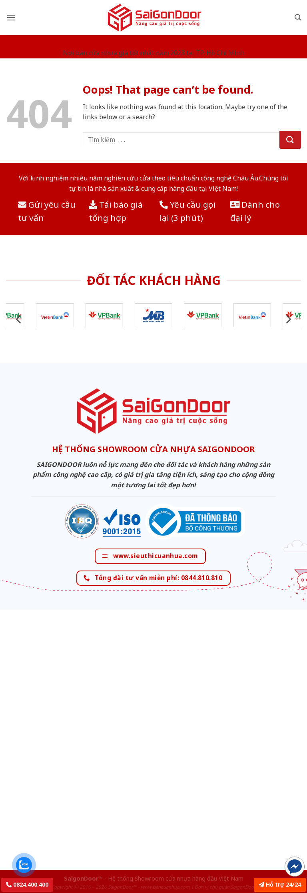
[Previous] (19, 319)
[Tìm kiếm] (298, 17)
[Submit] (290, 140)
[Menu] (11, 17)
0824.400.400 (27, 884)
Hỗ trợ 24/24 (280, 884)
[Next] (288, 319)
